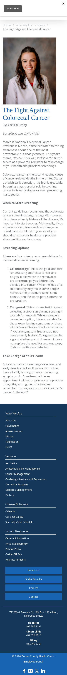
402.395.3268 (33, 644)
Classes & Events (16, 504)
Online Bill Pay (13, 554)
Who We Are (24, 25)
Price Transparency (16, 543)
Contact (33, 596)
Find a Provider (33, 579)
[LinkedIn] (43, 670)
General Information (17, 538)
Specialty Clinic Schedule (19, 522)
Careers (33, 588)
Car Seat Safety (14, 516)
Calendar (10, 511)
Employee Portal (33, 661)
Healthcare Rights (15, 559)
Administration (13, 431)
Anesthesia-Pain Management (22, 468)
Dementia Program (16, 484)
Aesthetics (11, 463)
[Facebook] (24, 670)
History (9, 436)
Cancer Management (17, 474)
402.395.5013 (33, 635)
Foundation (12, 441)
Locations (33, 570)
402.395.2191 (33, 626)
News (41, 25)
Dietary (9, 495)
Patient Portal (13, 549)
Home (7, 25)
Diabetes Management (18, 489)
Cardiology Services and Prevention (25, 479)
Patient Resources (16, 531)
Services (10, 456)
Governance (12, 426)
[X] (36, 670)
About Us (10, 420)
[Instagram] (30, 670)
